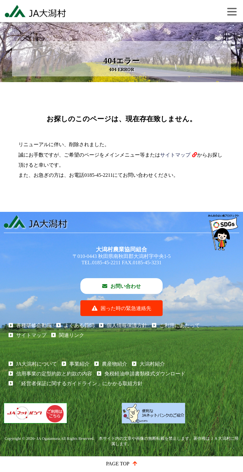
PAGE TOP (117, 463)
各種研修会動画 (34, 325)
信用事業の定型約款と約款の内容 (54, 373)
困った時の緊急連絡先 (126, 308)
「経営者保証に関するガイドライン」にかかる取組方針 (79, 383)
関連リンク (71, 335)
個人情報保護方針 (127, 325)
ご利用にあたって (179, 325)
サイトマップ (175, 155)
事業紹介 (79, 364)
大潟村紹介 (152, 364)
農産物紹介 (114, 364)
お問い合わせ (125, 286)
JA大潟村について (36, 364)
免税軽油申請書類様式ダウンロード (144, 373)
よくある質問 (79, 325)
